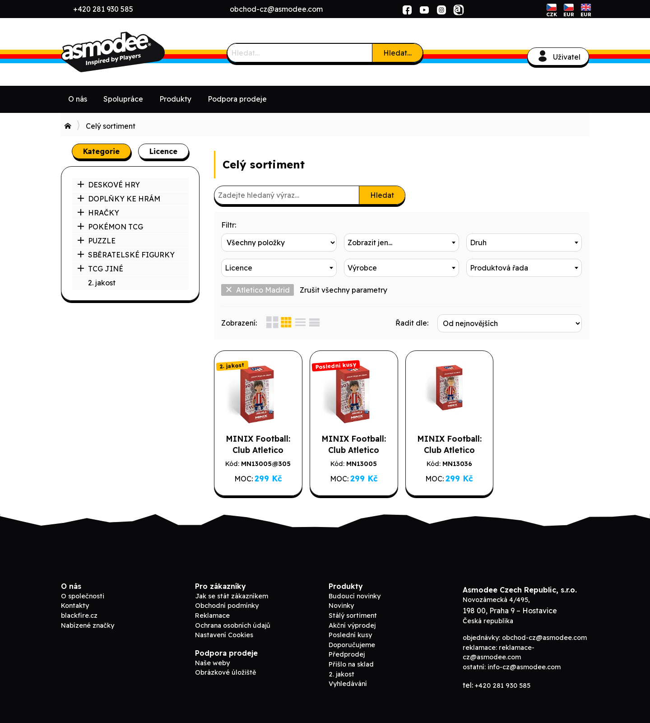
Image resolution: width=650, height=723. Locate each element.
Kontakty (75, 606)
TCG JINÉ (100, 268)
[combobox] (401, 242)
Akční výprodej (352, 625)
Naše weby (212, 663)
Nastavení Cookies (224, 635)
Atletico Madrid (257, 289)
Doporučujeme (352, 645)
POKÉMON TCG (110, 226)
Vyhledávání (348, 684)
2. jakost (102, 282)
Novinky (341, 606)
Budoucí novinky (355, 596)
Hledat (382, 195)
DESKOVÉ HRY (108, 184)
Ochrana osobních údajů (232, 625)
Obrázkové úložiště (225, 672)
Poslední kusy (350, 635)
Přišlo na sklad (351, 664)
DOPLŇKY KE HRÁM (118, 198)
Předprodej (347, 654)
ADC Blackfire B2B (128, 52)
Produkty (175, 98)
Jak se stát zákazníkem (231, 596)
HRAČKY (98, 212)
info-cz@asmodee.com (524, 667)
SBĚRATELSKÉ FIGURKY (126, 254)
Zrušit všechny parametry (343, 289)
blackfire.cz (79, 615)
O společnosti (82, 596)
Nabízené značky (87, 625)
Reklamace (212, 615)
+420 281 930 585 (103, 9)
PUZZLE (96, 240)
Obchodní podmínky (227, 606)
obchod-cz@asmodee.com (276, 9)
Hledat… (397, 52)
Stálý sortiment (353, 615)
